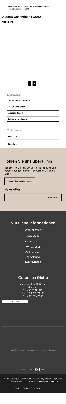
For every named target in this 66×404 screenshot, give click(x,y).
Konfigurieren (33, 261)
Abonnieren (53, 197)
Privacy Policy (38, 379)
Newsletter (12, 189)
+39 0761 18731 (35, 290)
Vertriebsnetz (33, 252)
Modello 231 (50, 379)
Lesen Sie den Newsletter (19, 181)
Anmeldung (33, 257)
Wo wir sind (33, 247)
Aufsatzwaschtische (41, 7)
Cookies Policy (10, 379)
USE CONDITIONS (24, 379)
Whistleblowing (18, 381)
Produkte (12, 7)
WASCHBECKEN (24, 7)
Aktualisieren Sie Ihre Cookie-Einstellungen (42, 381)
